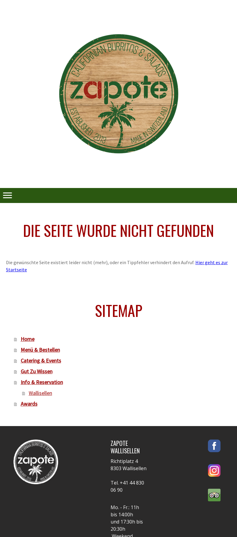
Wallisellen (40, 392)
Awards (29, 403)
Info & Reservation (42, 382)
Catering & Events (41, 360)
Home (27, 339)
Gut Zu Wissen (36, 371)
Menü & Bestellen (40, 349)
